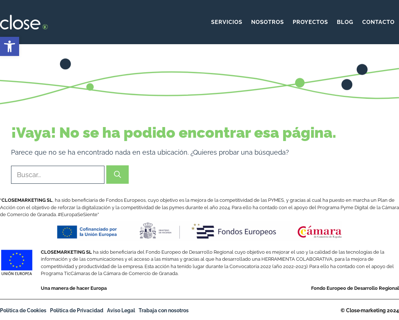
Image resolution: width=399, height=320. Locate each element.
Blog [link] (345, 22)
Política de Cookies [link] (23, 310)
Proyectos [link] (310, 22)
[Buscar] (117, 174)
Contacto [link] (378, 22)
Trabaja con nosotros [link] (164, 310)
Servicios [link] (226, 22)
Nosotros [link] (267, 22)
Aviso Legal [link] (121, 310)
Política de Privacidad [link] (76, 310)
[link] (9, 46)
